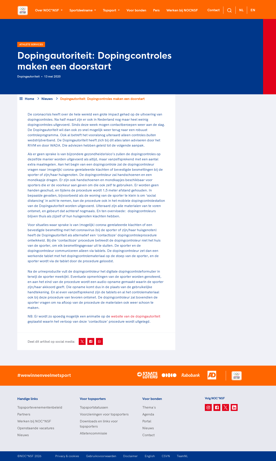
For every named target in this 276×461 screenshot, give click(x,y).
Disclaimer (130, 456)
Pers (156, 10)
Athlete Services (31, 44)
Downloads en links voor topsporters (99, 423)
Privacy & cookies (67, 456)
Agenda (148, 414)
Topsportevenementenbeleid (39, 407)
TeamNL (182, 456)
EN (253, 10)
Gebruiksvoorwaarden (101, 456)
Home (29, 98)
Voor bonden (136, 10)
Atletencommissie (93, 433)
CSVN (166, 456)
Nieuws (47, 98)
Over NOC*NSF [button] (47, 10)
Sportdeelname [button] (81, 10)
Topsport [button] (110, 10)
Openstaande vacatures (35, 428)
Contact (213, 10)
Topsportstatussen (94, 407)
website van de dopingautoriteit (135, 316)
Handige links (27, 398)
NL (241, 10)
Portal (146, 421)
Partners (23, 414)
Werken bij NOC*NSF (34, 421)
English (150, 456)
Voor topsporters (93, 398)
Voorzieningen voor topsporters (104, 414)
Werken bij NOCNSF (182, 10)
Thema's (149, 407)
